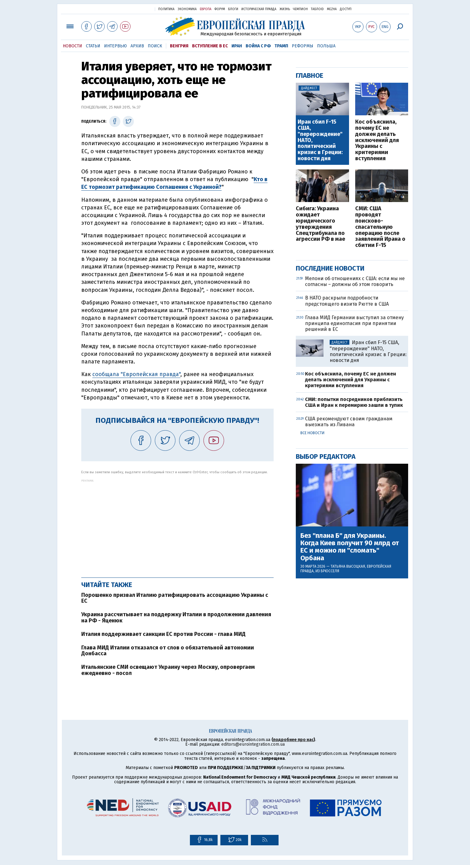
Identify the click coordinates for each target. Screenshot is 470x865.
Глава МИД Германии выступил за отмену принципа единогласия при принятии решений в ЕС (354, 323)
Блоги (233, 9)
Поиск (155, 46)
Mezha (332, 9)
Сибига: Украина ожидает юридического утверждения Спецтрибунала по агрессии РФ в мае (320, 224)
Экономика (187, 9)
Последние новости (330, 268)
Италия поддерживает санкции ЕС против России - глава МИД (163, 634)
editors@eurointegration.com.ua (253, 744)
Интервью (115, 46)
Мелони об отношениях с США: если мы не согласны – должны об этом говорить (355, 281)
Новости (72, 46)
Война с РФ (258, 46)
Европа (205, 9)
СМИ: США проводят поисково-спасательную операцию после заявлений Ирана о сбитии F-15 (380, 227)
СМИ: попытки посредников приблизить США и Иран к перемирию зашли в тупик (354, 402)
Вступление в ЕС (210, 46)
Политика (166, 9)
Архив (137, 46)
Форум (220, 9)
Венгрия (179, 46)
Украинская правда (135, 8)
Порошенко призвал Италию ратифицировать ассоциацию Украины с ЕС (174, 598)
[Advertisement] (177, 525)
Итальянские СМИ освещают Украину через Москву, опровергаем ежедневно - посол (168, 670)
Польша (326, 46)
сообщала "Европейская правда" (136, 374)
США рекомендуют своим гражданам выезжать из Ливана (348, 421)
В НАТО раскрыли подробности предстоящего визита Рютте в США (347, 301)
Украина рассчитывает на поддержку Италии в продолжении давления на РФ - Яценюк (176, 617)
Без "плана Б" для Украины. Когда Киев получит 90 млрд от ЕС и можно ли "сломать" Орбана (349, 547)
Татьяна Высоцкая (348, 566)
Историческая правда (258, 9)
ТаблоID (317, 9)
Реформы (302, 46)
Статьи (93, 46)
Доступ (345, 9)
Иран (236, 46)
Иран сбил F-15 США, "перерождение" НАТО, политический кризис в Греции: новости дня (320, 140)
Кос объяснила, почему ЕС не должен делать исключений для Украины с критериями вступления (377, 140)
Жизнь (284, 9)
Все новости (312, 433)
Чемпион (300, 9)
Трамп (281, 46)
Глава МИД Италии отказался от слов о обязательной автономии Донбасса (167, 650)
